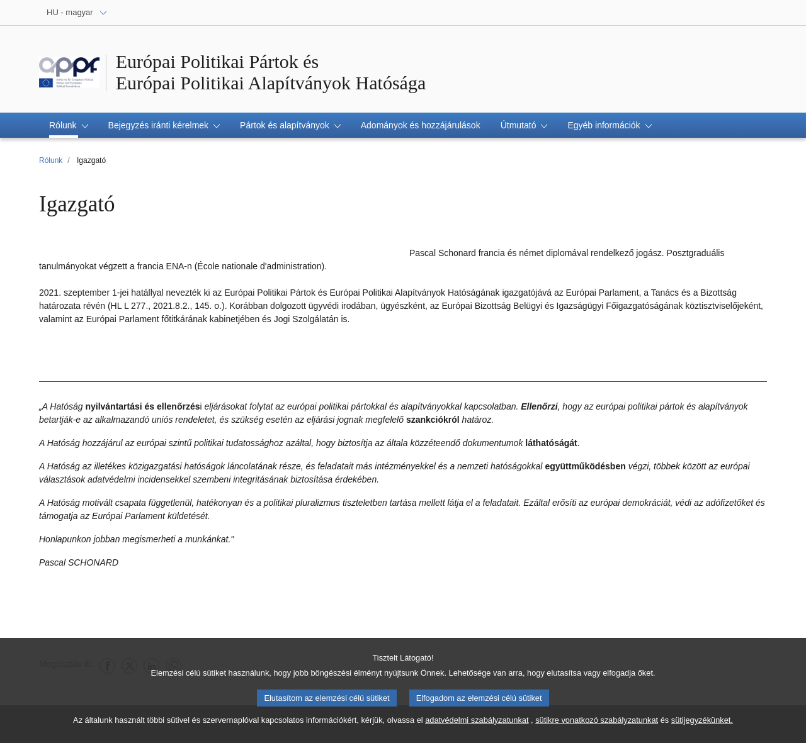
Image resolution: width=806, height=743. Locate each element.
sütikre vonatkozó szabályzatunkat (596, 722)
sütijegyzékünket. (702, 722)
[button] (68, 125)
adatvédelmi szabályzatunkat (476, 722)
